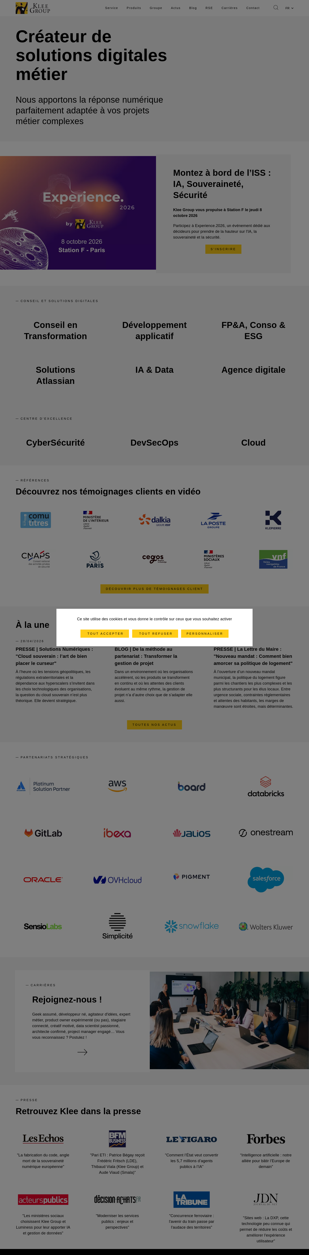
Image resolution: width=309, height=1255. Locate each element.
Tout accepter (105, 633)
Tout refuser (155, 633)
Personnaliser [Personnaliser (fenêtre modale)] (204, 633)
